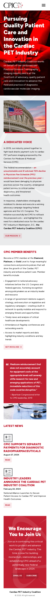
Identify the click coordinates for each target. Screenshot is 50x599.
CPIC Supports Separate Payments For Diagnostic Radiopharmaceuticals (24, 447)
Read (7, 460)
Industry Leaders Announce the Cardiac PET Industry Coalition (25, 482)
